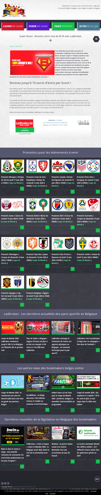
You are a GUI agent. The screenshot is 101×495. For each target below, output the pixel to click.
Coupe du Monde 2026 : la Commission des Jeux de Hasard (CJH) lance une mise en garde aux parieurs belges (12, 398)
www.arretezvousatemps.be (60, 489)
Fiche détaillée (25, 134)
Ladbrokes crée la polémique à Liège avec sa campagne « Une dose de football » (88, 341)
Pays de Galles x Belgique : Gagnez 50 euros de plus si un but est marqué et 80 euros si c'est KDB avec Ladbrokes (37, 344)
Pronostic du (12, 180)
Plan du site (31, 487)
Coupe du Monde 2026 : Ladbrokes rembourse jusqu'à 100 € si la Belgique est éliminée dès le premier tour (12, 344)
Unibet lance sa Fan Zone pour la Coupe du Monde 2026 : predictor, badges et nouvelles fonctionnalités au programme (63, 398)
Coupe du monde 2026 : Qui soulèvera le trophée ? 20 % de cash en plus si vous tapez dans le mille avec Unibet (88, 398)
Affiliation (23, 487)
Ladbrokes (25, 130)
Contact (16, 487)
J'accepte (52, 493)
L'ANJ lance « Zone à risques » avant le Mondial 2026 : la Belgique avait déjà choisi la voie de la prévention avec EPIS (37, 450)
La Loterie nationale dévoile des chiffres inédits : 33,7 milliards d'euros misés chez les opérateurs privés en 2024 (88, 450)
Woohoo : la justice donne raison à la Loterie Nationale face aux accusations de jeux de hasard (62, 450)
